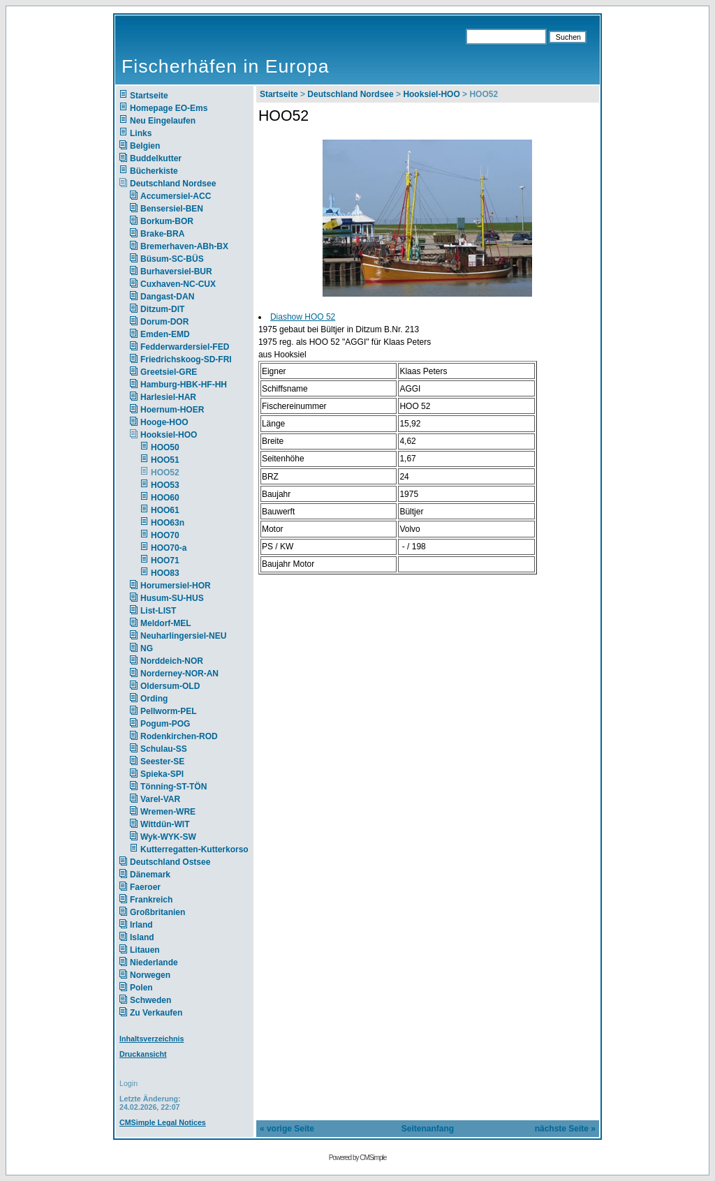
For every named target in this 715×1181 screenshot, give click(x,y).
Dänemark (150, 874)
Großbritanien (157, 912)
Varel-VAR (160, 799)
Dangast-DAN (167, 297)
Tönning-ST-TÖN (173, 787)
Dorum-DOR (164, 322)
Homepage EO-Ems (168, 108)
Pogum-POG (165, 724)
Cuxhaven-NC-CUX (178, 284)
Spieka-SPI (162, 774)
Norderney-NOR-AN (179, 673)
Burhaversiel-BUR (176, 271)
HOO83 (165, 573)
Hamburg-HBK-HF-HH (183, 384)
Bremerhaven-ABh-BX (184, 246)
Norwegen (150, 975)
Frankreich (151, 900)
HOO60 (165, 498)
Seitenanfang (427, 1129)
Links (141, 133)
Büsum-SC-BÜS (172, 259)
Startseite (149, 96)
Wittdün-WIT (165, 824)
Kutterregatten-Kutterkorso (194, 849)
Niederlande (163, 962)
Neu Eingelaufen (163, 121)
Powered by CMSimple (358, 1157)
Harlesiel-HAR (168, 397)
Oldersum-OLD (170, 686)
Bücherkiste (154, 171)
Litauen (145, 950)
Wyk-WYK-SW (168, 837)
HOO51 (165, 460)
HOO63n (167, 523)
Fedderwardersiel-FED (184, 347)
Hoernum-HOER (172, 410)
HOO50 (165, 447)
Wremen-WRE (168, 812)
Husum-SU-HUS (172, 598)
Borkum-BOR (166, 221)
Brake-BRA (162, 234)
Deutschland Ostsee (170, 862)
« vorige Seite (287, 1129)
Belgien (145, 146)
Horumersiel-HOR (175, 585)
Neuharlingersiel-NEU (183, 636)
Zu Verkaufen (156, 1013)
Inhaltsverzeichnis (151, 1038)
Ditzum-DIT (162, 309)
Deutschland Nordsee (173, 183)
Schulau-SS (163, 749)
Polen (141, 988)
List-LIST (158, 611)
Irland (141, 925)
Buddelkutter (156, 158)
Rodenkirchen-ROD (179, 736)
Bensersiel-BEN (171, 209)
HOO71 (165, 560)
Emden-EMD (165, 334)
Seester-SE (162, 761)
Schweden (150, 1000)
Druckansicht (143, 1054)
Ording (154, 699)
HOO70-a (168, 548)
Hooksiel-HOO (168, 435)
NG (146, 648)
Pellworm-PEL (168, 711)
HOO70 (165, 535)
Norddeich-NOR (171, 661)
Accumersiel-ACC (175, 196)
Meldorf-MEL (165, 623)
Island (142, 937)
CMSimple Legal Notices (162, 1122)
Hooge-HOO (164, 422)
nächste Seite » (565, 1129)
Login (128, 1083)
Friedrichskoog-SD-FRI (186, 359)
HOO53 (165, 485)
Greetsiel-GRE (168, 372)
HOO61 (165, 510)
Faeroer (145, 887)
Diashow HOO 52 (302, 317)
